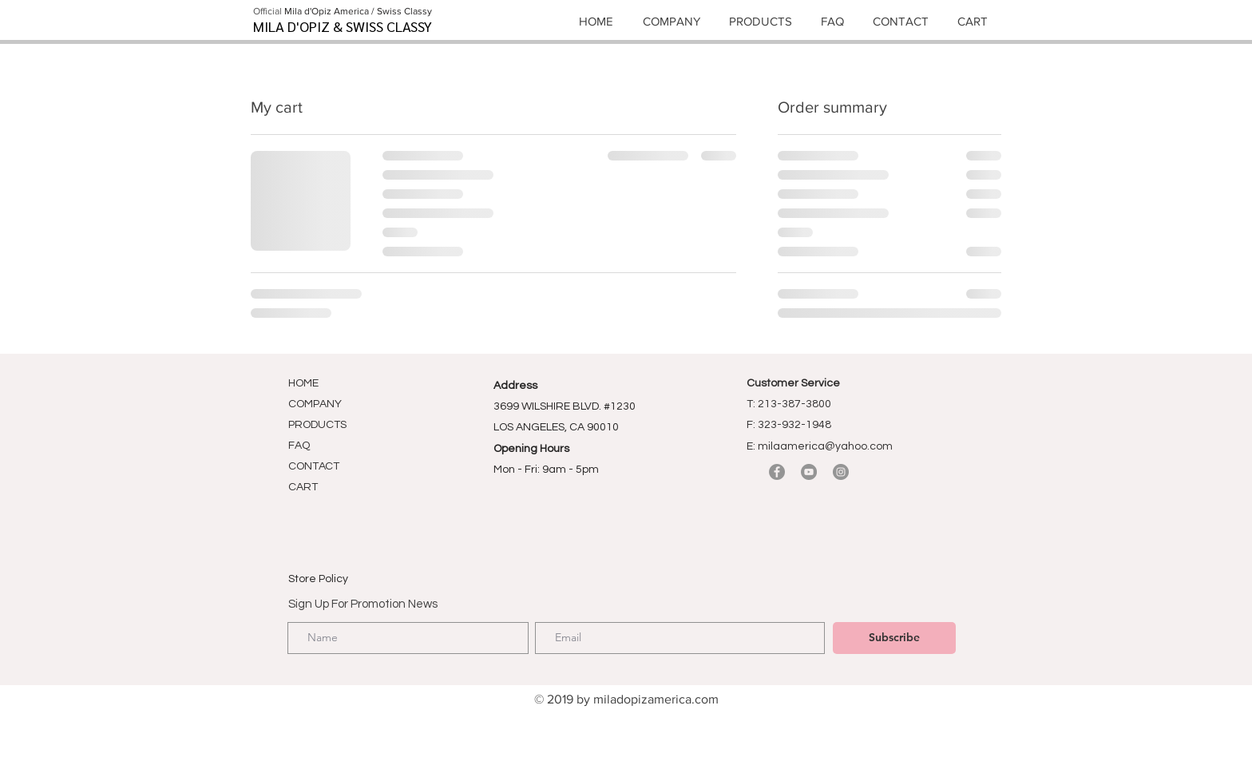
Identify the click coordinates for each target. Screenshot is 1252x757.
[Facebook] (777, 472)
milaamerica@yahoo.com (825, 446)
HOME (303, 383)
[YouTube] (809, 472)
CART (303, 487)
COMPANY (315, 404)
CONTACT (313, 466)
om (710, 699)
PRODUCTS (317, 424)
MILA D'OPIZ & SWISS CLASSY (342, 26)
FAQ (299, 445)
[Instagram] (841, 472)
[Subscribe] (894, 638)
